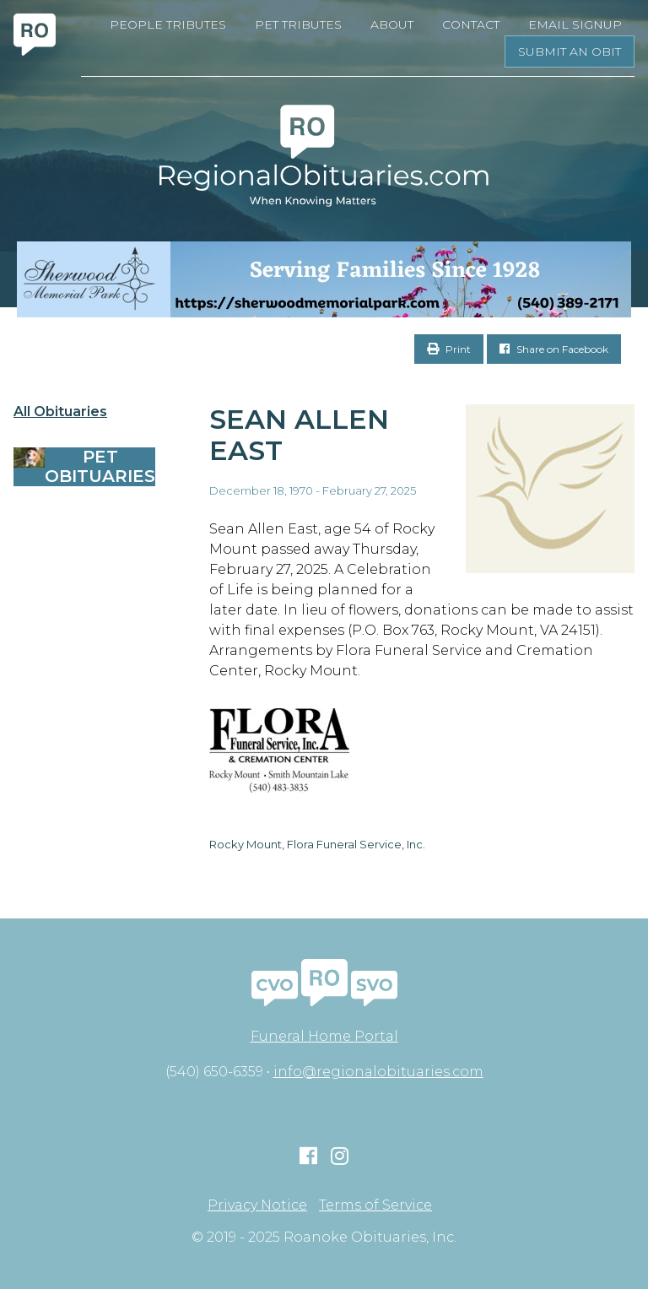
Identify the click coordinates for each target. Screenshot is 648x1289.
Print (449, 349)
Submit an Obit (569, 51)
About (391, 24)
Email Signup (575, 24)
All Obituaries (60, 412)
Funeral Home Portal (324, 1036)
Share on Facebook (554, 349)
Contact (471, 24)
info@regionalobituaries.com (378, 1072)
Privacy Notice (257, 1205)
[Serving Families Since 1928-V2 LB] (324, 279)
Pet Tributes (298, 24)
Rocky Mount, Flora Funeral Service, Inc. (317, 844)
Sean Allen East (299, 435)
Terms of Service (375, 1205)
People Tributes (168, 24)
